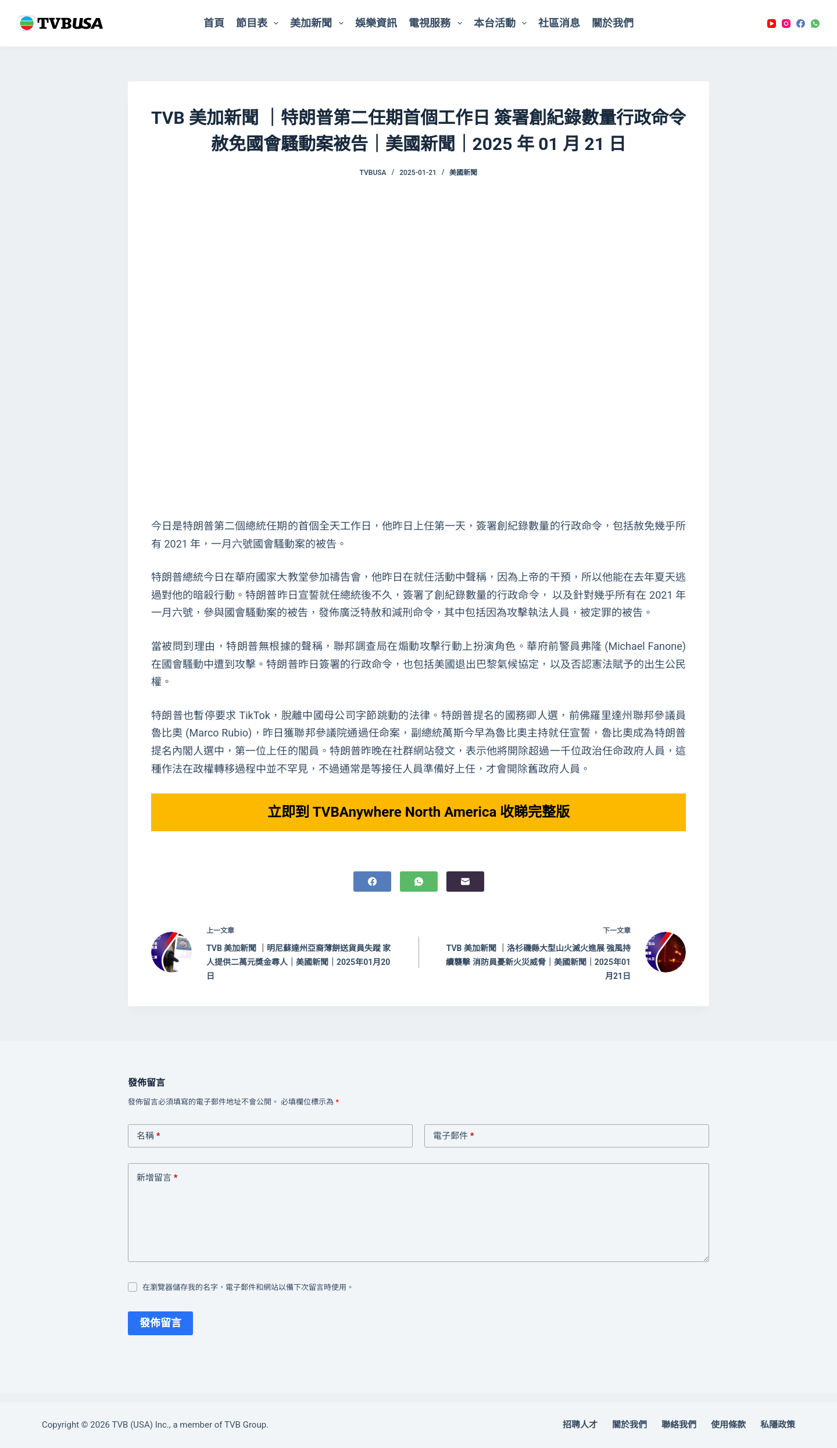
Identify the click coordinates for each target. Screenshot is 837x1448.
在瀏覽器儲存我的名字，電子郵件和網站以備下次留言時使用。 (248, 1296)
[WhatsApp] (815, 23)
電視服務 (438, 23)
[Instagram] (786, 23)
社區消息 (559, 23)
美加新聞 (319, 23)
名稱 (148, 1145)
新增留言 (157, 1187)
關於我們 (613, 23)
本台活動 (503, 23)
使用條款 (728, 1425)
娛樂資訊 (376, 23)
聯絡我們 (678, 1425)
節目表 (260, 23)
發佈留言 (160, 1331)
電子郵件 (453, 1145)
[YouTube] (771, 23)
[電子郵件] (465, 890)
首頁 (213, 23)
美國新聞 (463, 173)
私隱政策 (777, 1425)
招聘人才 (580, 1425)
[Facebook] (800, 23)
